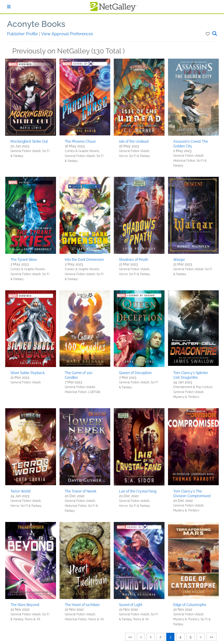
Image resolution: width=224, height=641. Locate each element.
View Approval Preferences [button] (67, 34)
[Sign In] (9, 7)
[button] (208, 34)
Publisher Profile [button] (23, 34)
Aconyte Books (36, 24)
